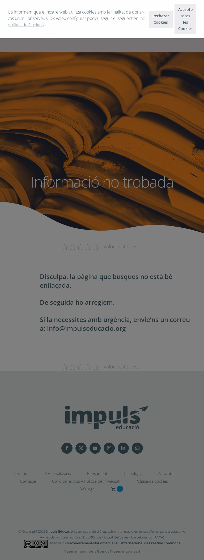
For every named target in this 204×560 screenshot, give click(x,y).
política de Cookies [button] (26, 25)
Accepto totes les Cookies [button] (185, 19)
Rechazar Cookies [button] (160, 19)
